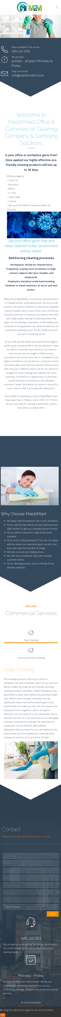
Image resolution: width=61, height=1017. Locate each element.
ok (2, 1015)
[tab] (31, 634)
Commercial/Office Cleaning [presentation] (31, 651)
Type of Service (30, 907)
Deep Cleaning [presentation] (31, 634)
